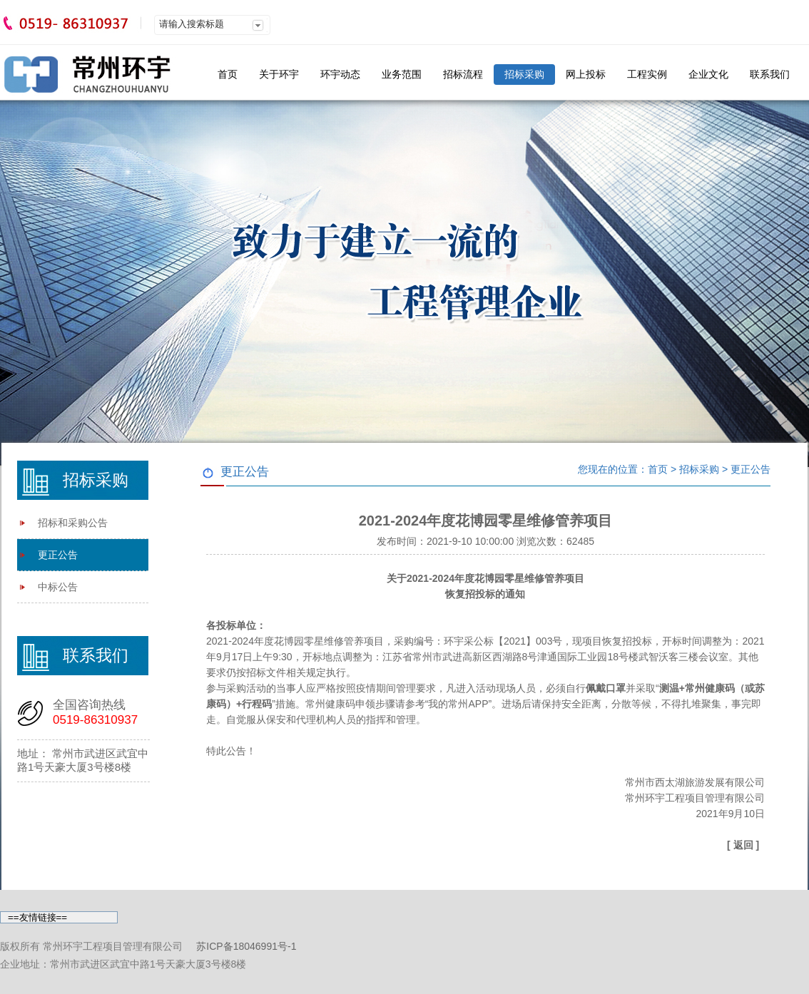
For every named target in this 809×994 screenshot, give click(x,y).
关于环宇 (279, 74)
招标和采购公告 (73, 522)
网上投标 (586, 74)
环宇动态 (340, 74)
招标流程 (463, 74)
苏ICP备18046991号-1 (246, 946)
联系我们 (770, 74)
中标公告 (58, 587)
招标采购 (524, 74)
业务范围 (402, 74)
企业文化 (708, 74)
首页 (228, 74)
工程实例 (647, 74)
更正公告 (58, 554)
